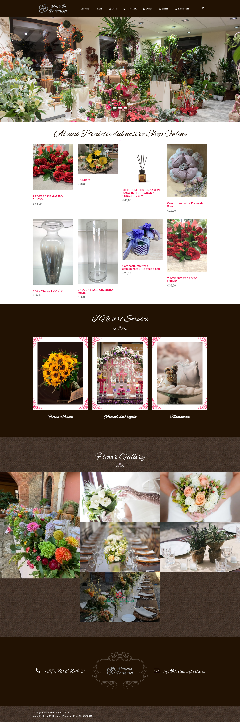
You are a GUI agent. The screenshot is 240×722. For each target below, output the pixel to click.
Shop (99, 8)
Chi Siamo (86, 8)
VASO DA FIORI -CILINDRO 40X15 (95, 291)
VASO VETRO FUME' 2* (48, 290)
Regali (163, 8)
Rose (113, 8)
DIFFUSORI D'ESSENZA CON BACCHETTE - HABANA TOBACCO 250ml (141, 193)
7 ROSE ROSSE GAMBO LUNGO (182, 280)
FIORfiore (84, 179)
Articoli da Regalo (120, 416)
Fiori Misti (130, 8)
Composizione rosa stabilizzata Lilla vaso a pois (141, 267)
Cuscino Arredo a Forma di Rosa (185, 205)
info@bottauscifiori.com (184, 670)
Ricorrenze (182, 8)
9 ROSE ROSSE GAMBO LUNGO (48, 198)
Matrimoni (180, 416)
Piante (147, 8)
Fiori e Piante (60, 416)
